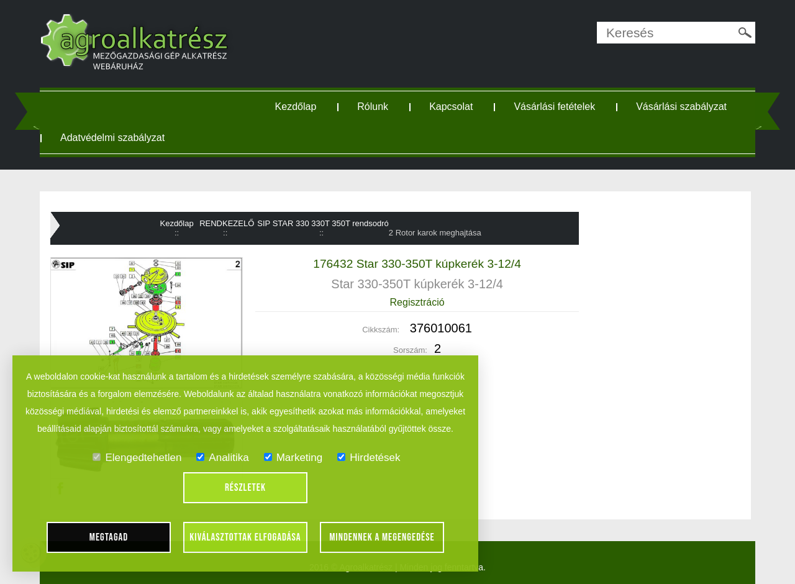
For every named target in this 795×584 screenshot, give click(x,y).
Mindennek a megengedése (382, 537)
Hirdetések (368, 457)
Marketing (293, 457)
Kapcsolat (451, 106)
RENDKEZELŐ (226, 223)
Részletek (245, 487)
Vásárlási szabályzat (681, 106)
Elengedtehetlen (137, 457)
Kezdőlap (296, 106)
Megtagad (109, 537)
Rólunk (372, 106)
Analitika (222, 457)
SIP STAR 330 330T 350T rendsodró (323, 223)
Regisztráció (417, 302)
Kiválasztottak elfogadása (245, 537)
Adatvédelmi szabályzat (112, 137)
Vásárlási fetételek (554, 106)
